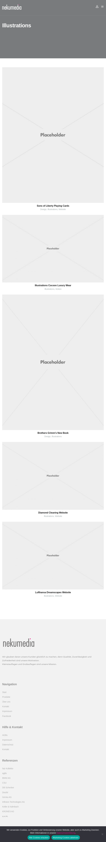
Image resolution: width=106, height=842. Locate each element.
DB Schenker (8, 787)
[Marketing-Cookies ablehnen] (102, 834)
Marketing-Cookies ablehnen (65, 838)
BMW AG (6, 778)
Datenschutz (7, 744)
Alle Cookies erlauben (39, 838)
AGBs (4, 735)
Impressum (7, 711)
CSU (4, 783)
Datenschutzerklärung (65, 833)
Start (4, 692)
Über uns (6, 702)
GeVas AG (7, 797)
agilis (4, 773)
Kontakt (5, 706)
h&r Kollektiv (7, 768)
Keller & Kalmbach (10, 806)
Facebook (6, 716)
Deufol (5, 792)
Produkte (6, 697)
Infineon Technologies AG (13, 802)
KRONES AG (8, 811)
